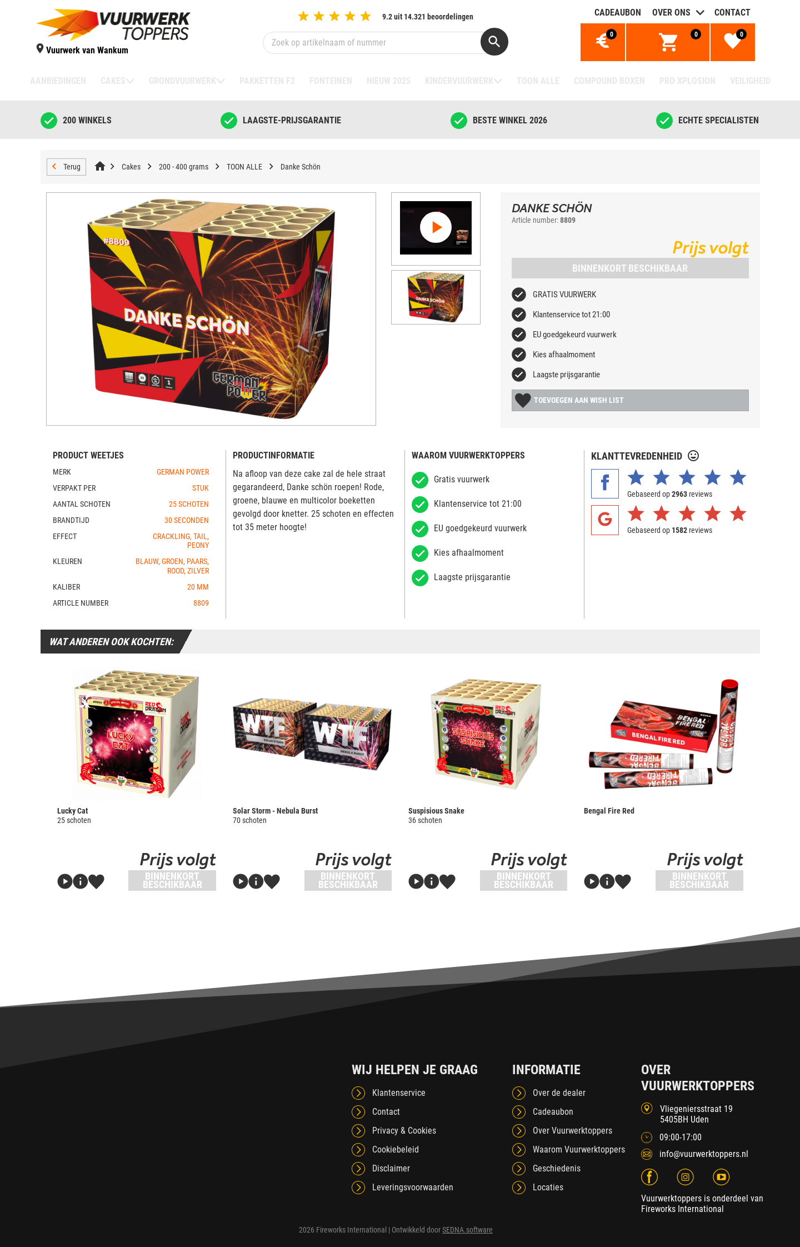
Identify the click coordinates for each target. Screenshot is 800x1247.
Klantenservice (399, 1093)
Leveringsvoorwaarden (412, 1187)
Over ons (671, 12)
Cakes (113, 81)
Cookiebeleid (395, 1149)
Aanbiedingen (58, 81)
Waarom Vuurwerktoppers (579, 1149)
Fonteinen (330, 81)
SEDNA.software (467, 1229)
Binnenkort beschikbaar (630, 268)
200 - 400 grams (183, 166)
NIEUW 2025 (389, 81)
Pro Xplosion (687, 81)
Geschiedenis (557, 1168)
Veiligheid (750, 81)
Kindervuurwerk (459, 81)
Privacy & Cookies (404, 1130)
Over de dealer (559, 1093)
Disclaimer (391, 1168)
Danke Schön (301, 166)
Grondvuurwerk (182, 81)
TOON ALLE (538, 81)
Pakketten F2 (267, 81)
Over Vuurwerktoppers (572, 1130)
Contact (732, 12)
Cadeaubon (617, 12)
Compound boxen (609, 81)
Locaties (548, 1187)
